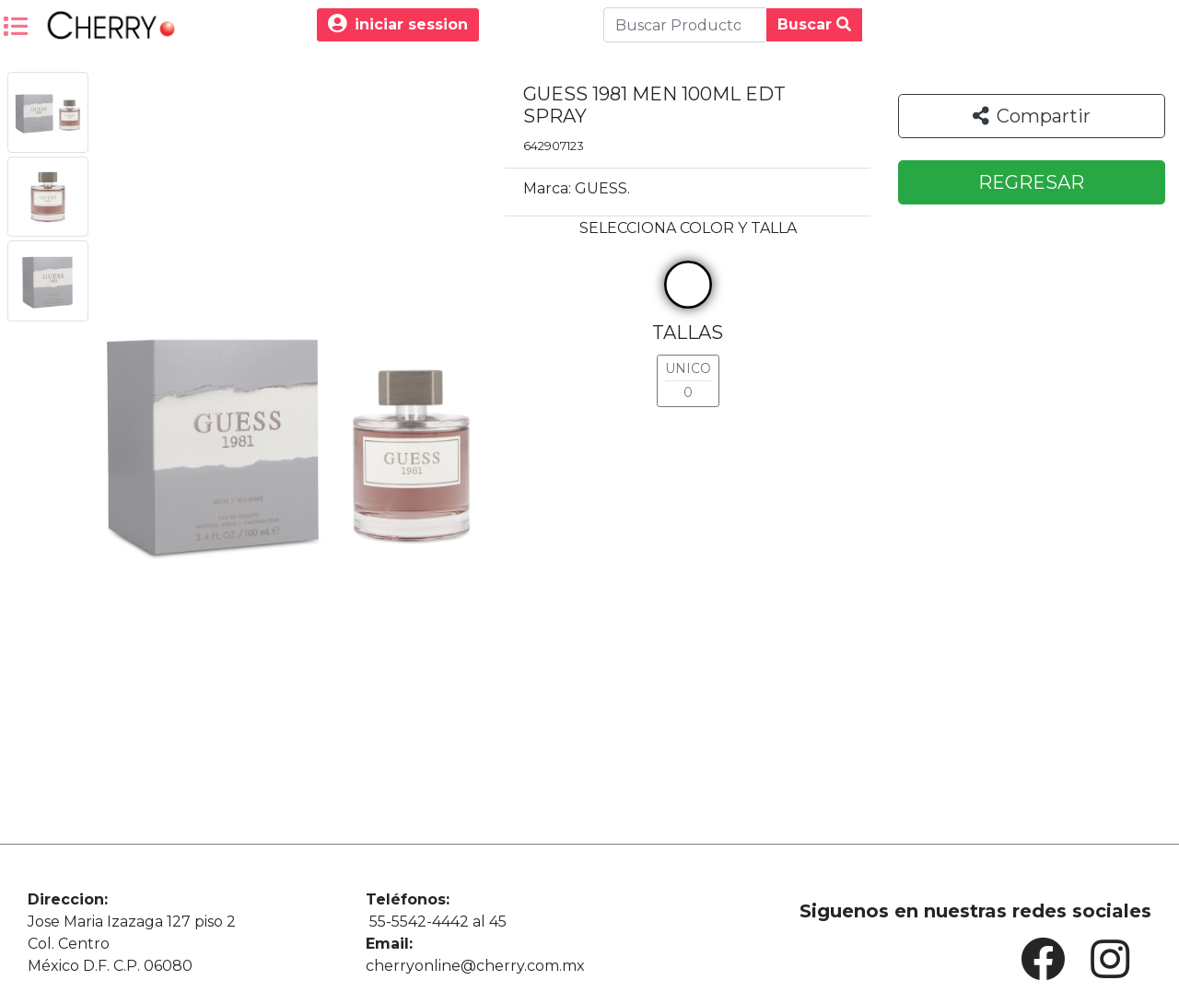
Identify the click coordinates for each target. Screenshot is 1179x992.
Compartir (1032, 116)
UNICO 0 (688, 380)
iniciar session (398, 24)
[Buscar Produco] (684, 24)
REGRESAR (1031, 182)
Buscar (814, 24)
